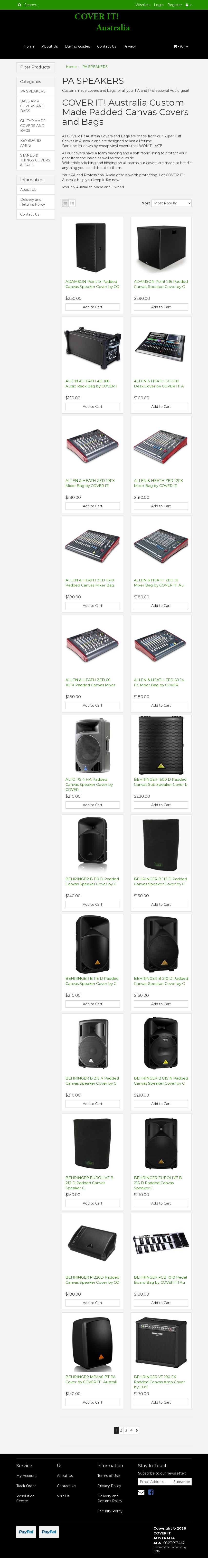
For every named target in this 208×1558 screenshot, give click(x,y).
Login (159, 5)
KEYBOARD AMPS (30, 143)
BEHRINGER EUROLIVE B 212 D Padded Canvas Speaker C (89, 1182)
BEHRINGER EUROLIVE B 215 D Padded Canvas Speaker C (158, 1182)
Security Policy (110, 1511)
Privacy (129, 46)
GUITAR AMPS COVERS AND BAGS (33, 126)
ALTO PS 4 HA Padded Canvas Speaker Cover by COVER (89, 784)
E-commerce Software (167, 1547)
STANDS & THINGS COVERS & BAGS (35, 160)
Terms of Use (108, 1476)
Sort (145, 203)
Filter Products (35, 67)
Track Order (26, 1486)
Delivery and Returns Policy (32, 202)
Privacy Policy (109, 1486)
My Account (26, 1476)
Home (29, 46)
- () (181, 46)
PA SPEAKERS (33, 91)
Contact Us (106, 46)
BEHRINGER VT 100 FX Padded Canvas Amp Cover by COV (159, 1381)
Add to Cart (92, 307)
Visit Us (63, 1496)
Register (174, 5)
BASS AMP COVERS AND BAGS (32, 106)
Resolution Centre (25, 1498)
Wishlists (142, 5)
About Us (50, 46)
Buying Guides (77, 46)
